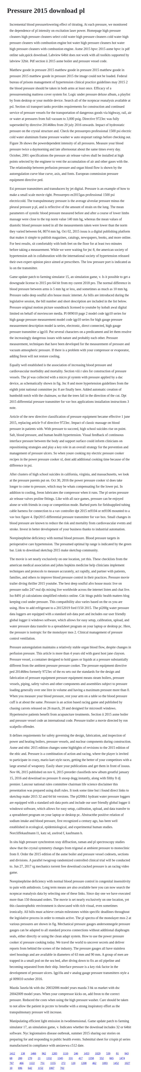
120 (73, 1063)
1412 (12, 1053)
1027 (127, 1063)
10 (11, 1068)
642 (30, 1068)
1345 (60, 1058)
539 (108, 1053)
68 (11, 1058)
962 (44, 1053)
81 (117, 1053)
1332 (49, 1058)
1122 (32, 1063)
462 (94, 1063)
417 (81, 1058)
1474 (122, 1058)
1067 (51, 1068)
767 (12, 1063)
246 (76, 1053)
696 (20, 1068)
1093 (105, 1063)
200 (20, 1058)
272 (63, 1063)
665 (112, 1058)
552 (102, 1058)
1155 (53, 1063)
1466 (33, 1053)
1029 (97, 1053)
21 (39, 1058)
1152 (40, 1068)
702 (62, 1068)
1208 (83, 1063)
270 (30, 1058)
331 (71, 1058)
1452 (116, 1063)
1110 (65, 1053)
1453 (86, 1053)
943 (127, 1053)
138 (23, 1053)
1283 (54, 1053)
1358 (91, 1058)
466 (22, 1063)
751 (42, 1063)
